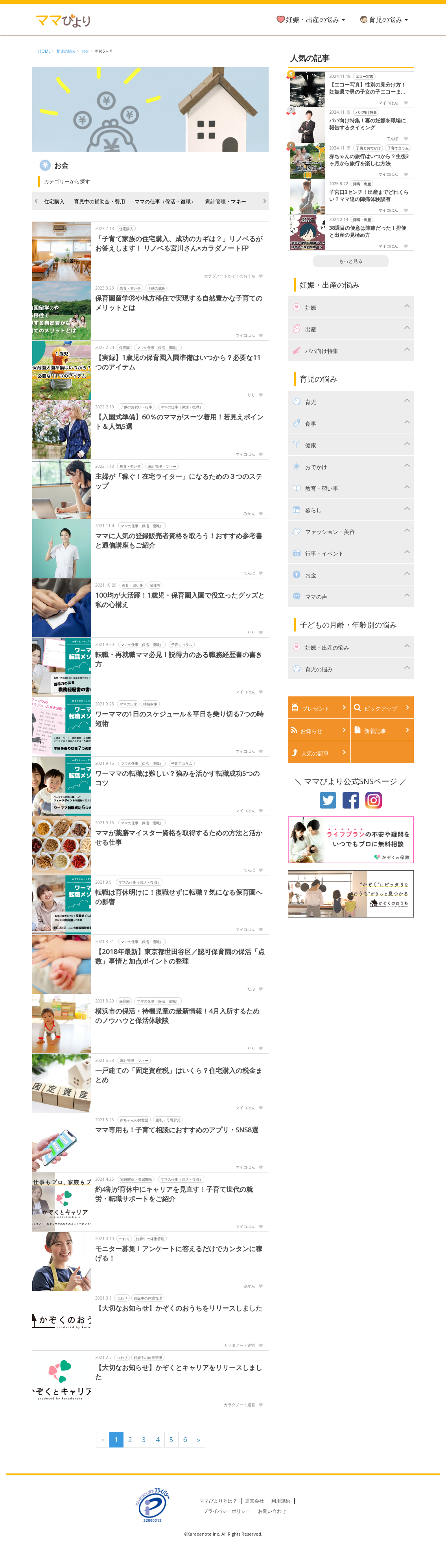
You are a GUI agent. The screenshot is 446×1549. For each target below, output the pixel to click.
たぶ (251, 989)
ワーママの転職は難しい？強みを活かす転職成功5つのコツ (177, 778)
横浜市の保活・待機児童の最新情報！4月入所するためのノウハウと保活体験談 (177, 1015)
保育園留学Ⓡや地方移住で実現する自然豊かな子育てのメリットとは (178, 303)
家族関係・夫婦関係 (136, 1179)
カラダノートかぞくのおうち (229, 276)
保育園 (124, 347)
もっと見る (351, 261)
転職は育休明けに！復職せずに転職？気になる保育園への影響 (178, 897)
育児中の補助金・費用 (99, 201)
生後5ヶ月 (104, 51)
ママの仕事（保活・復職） (165, 201)
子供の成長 (156, 288)
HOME (44, 51)
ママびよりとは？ (218, 1500)
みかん (249, 513)
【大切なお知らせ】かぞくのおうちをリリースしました (178, 1308)
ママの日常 (128, 704)
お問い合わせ (272, 1511)
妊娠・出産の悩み (310, 19)
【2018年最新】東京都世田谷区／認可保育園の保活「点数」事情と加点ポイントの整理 (180, 956)
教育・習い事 (130, 288)
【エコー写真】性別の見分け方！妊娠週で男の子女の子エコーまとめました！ (367, 88)
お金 (85, 51)
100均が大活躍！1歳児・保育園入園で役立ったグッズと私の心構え (180, 600)
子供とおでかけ (368, 148)
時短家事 (150, 704)
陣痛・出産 (361, 183)
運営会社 (254, 1500)
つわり (124, 1238)
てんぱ (249, 573)
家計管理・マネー (225, 201)
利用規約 (280, 1500)
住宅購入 (54, 201)
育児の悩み (383, 19)
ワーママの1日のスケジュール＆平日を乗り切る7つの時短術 (179, 718)
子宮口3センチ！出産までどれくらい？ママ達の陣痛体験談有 (369, 196)
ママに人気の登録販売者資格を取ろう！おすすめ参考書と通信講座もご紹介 (178, 540)
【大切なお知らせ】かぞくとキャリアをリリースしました (178, 1372)
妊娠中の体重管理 (150, 1238)
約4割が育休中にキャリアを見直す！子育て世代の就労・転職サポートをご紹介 (174, 1194)
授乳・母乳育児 (168, 1120)
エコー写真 (364, 76)
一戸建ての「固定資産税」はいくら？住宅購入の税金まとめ (178, 1075)
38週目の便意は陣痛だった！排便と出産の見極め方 (367, 231)
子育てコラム (181, 644)
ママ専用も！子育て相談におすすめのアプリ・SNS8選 (176, 1129)
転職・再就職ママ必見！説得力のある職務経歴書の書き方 (178, 659)
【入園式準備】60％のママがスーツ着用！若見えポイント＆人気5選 (179, 421)
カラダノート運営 (239, 1345)
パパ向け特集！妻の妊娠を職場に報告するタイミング (367, 124)
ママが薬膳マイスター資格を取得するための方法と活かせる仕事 (178, 837)
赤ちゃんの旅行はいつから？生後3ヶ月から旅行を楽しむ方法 (369, 160)
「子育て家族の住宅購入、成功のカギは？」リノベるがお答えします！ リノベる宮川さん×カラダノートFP (178, 243)
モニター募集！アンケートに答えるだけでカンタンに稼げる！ (178, 1253)
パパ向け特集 (366, 112)
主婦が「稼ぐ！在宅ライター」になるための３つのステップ (178, 481)
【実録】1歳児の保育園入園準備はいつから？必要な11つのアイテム (178, 362)
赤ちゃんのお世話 (134, 1120)
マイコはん (245, 335)
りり (251, 395)
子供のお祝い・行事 (136, 407)
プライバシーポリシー (227, 1511)
